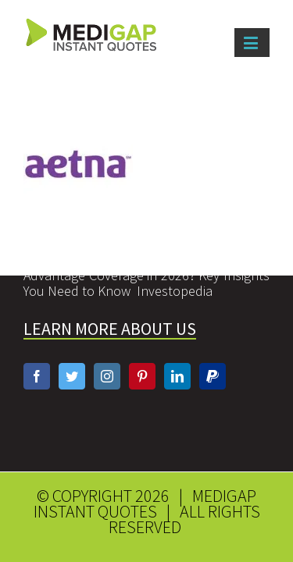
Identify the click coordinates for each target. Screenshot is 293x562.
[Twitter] (72, 349)
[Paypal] (212, 349)
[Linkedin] (177, 349)
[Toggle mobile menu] (252, 42)
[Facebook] (36, 349)
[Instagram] (107, 349)
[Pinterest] (142, 349)
